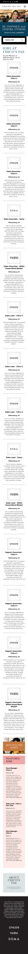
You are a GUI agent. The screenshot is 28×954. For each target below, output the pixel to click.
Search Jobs (9, 40)
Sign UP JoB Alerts (14, 746)
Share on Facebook (10, 1)
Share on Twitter (13, 1)
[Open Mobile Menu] (25, 6)
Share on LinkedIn (15, 1)
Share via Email (17, 1)
